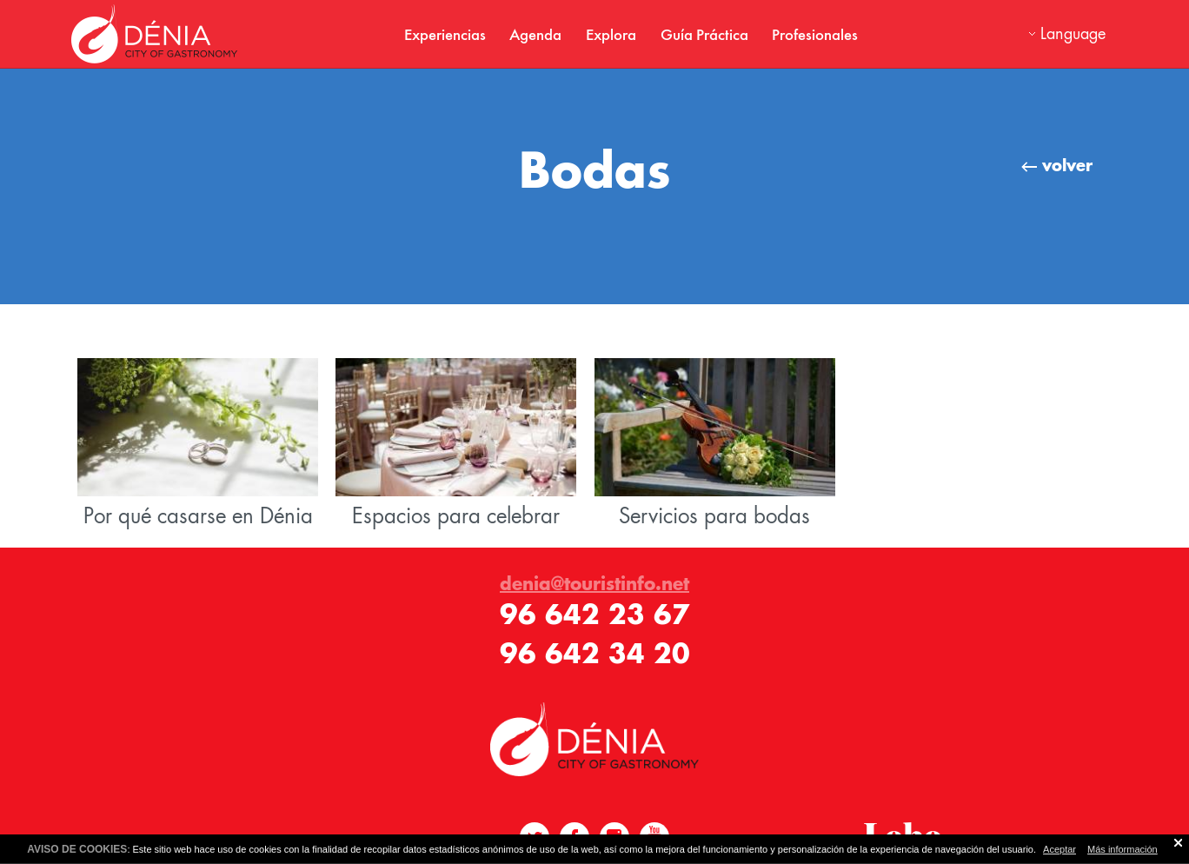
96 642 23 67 (595, 614)
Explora (611, 33)
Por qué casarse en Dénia (197, 443)
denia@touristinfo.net (594, 583)
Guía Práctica (704, 33)
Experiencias (445, 33)
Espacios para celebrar (455, 443)
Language (1073, 33)
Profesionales (815, 33)
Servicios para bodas (714, 443)
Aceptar (1059, 849)
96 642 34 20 (595, 653)
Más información (1122, 849)
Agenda (535, 33)
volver (1057, 165)
